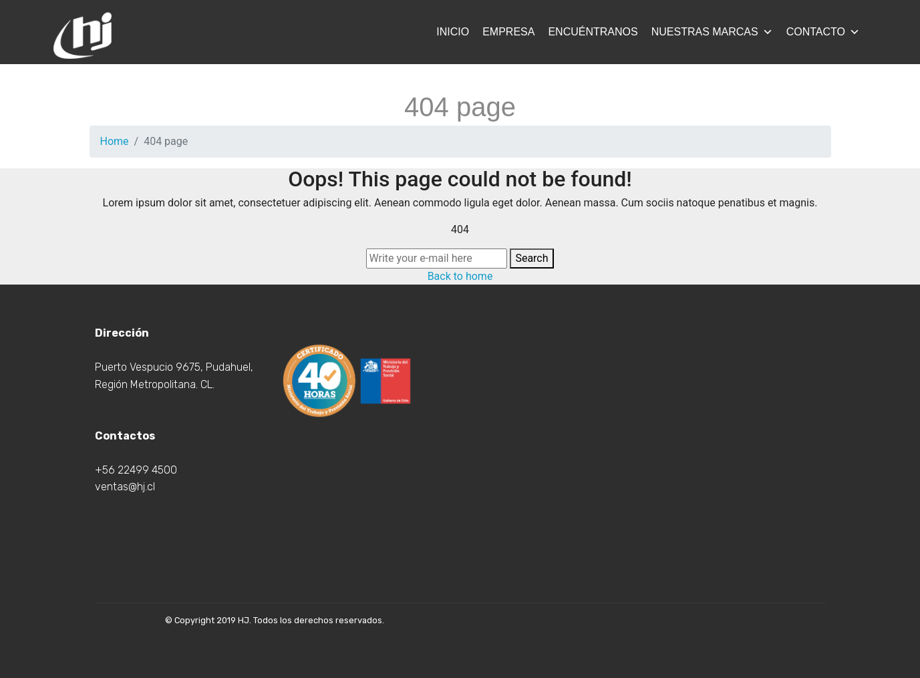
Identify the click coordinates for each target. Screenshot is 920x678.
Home (114, 141)
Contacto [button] (823, 31)
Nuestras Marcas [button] (712, 31)
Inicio (452, 31)
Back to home (460, 276)
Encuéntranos (592, 31)
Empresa (508, 31)
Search (531, 258)
